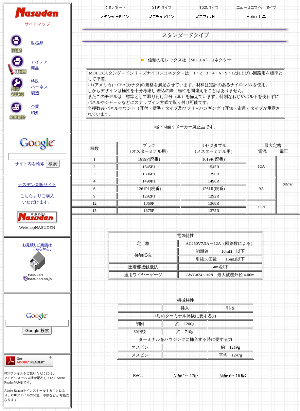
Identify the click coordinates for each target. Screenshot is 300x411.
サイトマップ (37, 24)
